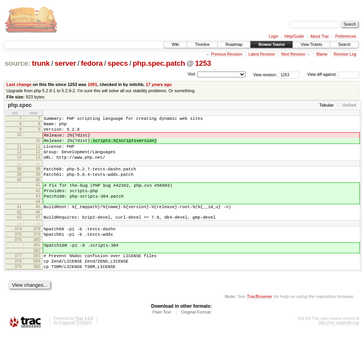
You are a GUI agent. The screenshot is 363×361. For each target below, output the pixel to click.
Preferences (345, 36)
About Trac (319, 36)
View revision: (265, 74)
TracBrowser (259, 324)
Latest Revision (261, 54)
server (65, 63)
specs (117, 63)
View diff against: (333, 74)
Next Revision (293, 54)
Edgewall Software (75, 351)
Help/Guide (294, 36)
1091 (92, 84)
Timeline (202, 44)
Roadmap (234, 44)
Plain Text (162, 340)
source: (17, 63)
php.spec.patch (159, 63)
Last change (19, 84)
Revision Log (345, 54)
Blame (321, 54)
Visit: (192, 74)
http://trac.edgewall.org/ (339, 351)
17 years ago (159, 84)
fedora (92, 63)
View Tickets (311, 44)
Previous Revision (226, 54)
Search (344, 44)
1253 (203, 63)
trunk (41, 63)
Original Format (195, 340)
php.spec (20, 105)
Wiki (175, 44)
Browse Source (271, 44)
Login (273, 36)
